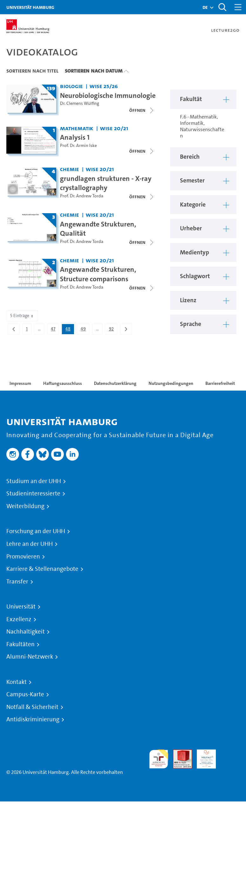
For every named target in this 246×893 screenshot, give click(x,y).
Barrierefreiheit (220, 383)
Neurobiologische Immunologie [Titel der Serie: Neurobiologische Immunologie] (108, 95)
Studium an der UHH (33, 481)
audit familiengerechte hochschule (158, 759)
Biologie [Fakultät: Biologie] (71, 86)
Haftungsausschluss (62, 383)
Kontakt (16, 682)
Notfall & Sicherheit (32, 707)
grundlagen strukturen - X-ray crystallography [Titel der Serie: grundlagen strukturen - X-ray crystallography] (105, 183)
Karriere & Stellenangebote (42, 569)
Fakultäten (20, 644)
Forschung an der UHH (35, 531)
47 (55, 330)
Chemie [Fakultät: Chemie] (69, 169)
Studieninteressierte (33, 493)
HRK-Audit (203, 757)
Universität (21, 607)
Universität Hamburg (30, 7)
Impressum (20, 383)
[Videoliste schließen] (141, 110)
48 (69, 330)
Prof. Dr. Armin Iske (78, 146)
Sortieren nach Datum (94, 70)
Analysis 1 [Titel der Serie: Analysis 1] (75, 137)
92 (113, 330)
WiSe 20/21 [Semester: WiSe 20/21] (114, 128)
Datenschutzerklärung (115, 383)
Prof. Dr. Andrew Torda (81, 196)
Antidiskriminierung (32, 719)
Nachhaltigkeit (25, 632)
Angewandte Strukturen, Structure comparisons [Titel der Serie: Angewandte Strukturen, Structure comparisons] (98, 274)
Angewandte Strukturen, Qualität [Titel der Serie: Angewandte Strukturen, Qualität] (98, 228)
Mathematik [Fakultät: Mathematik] (76, 128)
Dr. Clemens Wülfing (79, 103)
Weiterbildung (25, 506)
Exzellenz (18, 619)
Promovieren (23, 556)
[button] (205, 7)
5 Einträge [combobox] (22, 316)
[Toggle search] (222, 7)
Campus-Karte (25, 694)
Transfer (17, 581)
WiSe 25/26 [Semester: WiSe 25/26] (104, 86)
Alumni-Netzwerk (29, 657)
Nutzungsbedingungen (171, 383)
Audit (179, 753)
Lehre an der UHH (29, 544)
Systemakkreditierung (230, 753)
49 (85, 330)
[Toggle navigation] (238, 7)
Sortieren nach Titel (32, 70)
